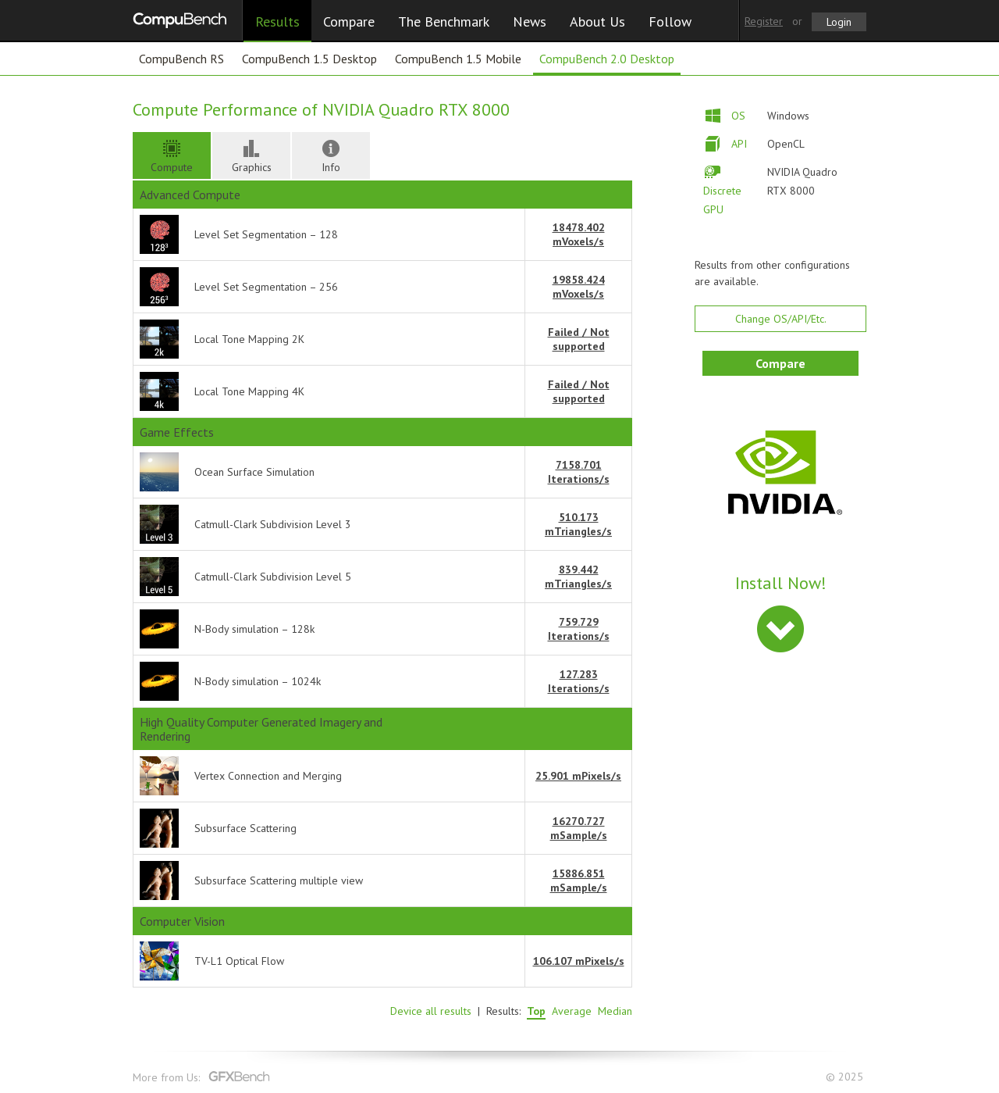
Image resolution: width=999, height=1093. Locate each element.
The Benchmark (443, 21)
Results (277, 21)
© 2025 (846, 1077)
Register (764, 21)
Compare (349, 21)
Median (615, 1011)
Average (572, 1011)
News (529, 21)
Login (839, 22)
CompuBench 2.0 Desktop (606, 58)
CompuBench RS (181, 58)
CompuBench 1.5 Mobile (458, 58)
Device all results (430, 1011)
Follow (670, 21)
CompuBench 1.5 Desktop (309, 58)
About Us (597, 21)
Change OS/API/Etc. (781, 319)
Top (536, 1011)
